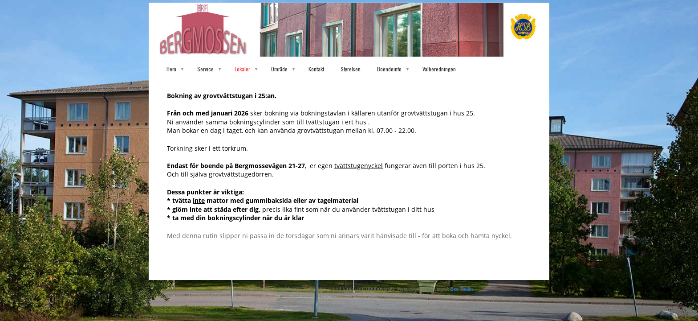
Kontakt (316, 69)
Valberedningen (439, 69)
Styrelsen (351, 69)
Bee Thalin (461, 289)
